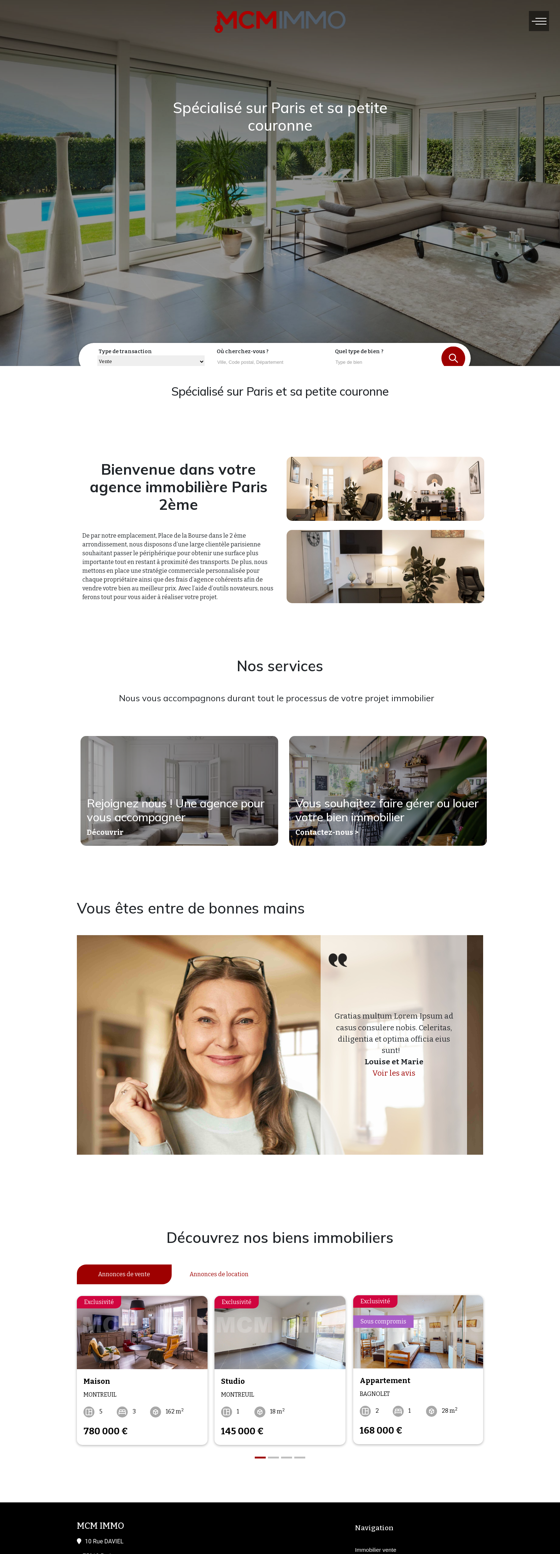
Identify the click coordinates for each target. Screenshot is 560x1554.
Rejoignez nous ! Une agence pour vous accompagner (176, 810)
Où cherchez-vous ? (243, 351)
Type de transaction (125, 351)
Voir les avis (393, 1073)
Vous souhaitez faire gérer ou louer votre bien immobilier (387, 810)
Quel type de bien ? (359, 351)
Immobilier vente (375, 1548)
